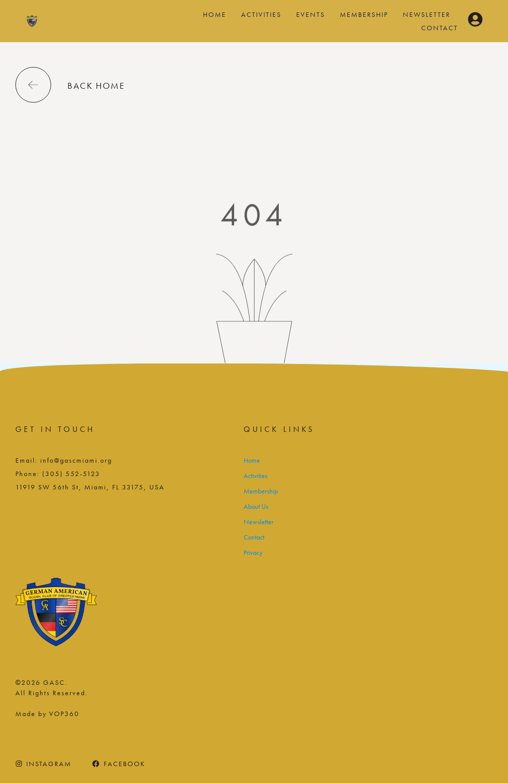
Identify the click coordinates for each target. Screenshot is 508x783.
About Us (256, 506)
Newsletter (426, 14)
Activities (261, 14)
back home (96, 85)
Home (214, 14)
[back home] (33, 85)
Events (310, 14)
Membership (364, 14)
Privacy (253, 552)
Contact (439, 27)
